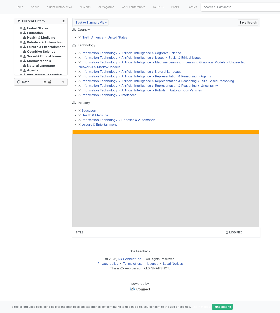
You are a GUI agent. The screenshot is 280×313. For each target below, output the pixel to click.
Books (175, 7)
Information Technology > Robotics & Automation (117, 120)
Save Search (248, 22)
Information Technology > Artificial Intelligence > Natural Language (130, 72)
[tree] (40, 50)
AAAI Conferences (133, 7)
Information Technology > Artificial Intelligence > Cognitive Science (130, 53)
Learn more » (201, 306)
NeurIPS (158, 7)
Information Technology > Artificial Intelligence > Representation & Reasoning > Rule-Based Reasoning (156, 81)
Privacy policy (107, 264)
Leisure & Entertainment (98, 124)
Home (19, 7)
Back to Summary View (91, 22)
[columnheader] (147, 232)
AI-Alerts (85, 7)
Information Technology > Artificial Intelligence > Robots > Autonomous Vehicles (140, 90)
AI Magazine (106, 7)
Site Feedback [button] (140, 251)
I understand (222, 306)
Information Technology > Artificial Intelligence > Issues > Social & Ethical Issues (140, 58)
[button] (63, 81)
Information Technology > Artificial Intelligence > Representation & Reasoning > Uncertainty (148, 86)
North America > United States (103, 37)
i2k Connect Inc (129, 259)
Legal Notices (173, 264)
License (152, 264)
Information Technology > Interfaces (107, 95)
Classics (192, 7)
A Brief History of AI (59, 7)
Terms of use (133, 264)
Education (87, 110)
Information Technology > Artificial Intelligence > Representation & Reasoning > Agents (145, 76)
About (35, 7)
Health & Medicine (93, 115)
